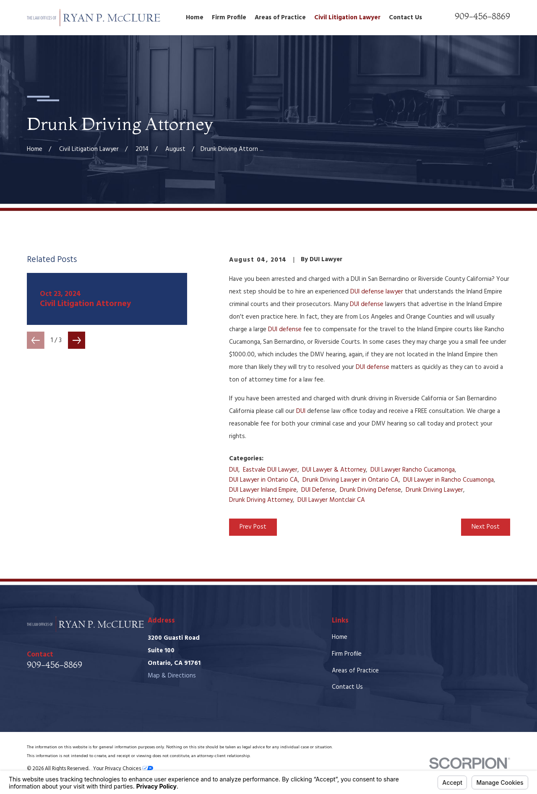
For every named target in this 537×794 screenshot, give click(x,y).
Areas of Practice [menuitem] (280, 18)
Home (339, 637)
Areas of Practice (355, 671)
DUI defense (366, 304)
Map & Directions (172, 676)
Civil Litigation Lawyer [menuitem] (347, 18)
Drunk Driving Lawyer (434, 490)
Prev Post (253, 527)
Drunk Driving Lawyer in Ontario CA (350, 480)
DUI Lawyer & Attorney (334, 470)
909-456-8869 (482, 16)
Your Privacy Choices (123, 769)
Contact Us (347, 687)
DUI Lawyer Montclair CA (331, 500)
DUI (300, 411)
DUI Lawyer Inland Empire (263, 490)
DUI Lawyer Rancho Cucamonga (412, 470)
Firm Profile (347, 654)
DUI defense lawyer (376, 292)
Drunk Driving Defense (370, 490)
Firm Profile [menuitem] (229, 18)
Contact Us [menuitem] (405, 18)
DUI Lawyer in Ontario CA (263, 480)
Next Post (486, 527)
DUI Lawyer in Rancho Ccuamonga (448, 480)
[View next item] (77, 340)
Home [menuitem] (194, 18)
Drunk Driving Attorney (261, 500)
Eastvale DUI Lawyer (270, 470)
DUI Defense (318, 490)
